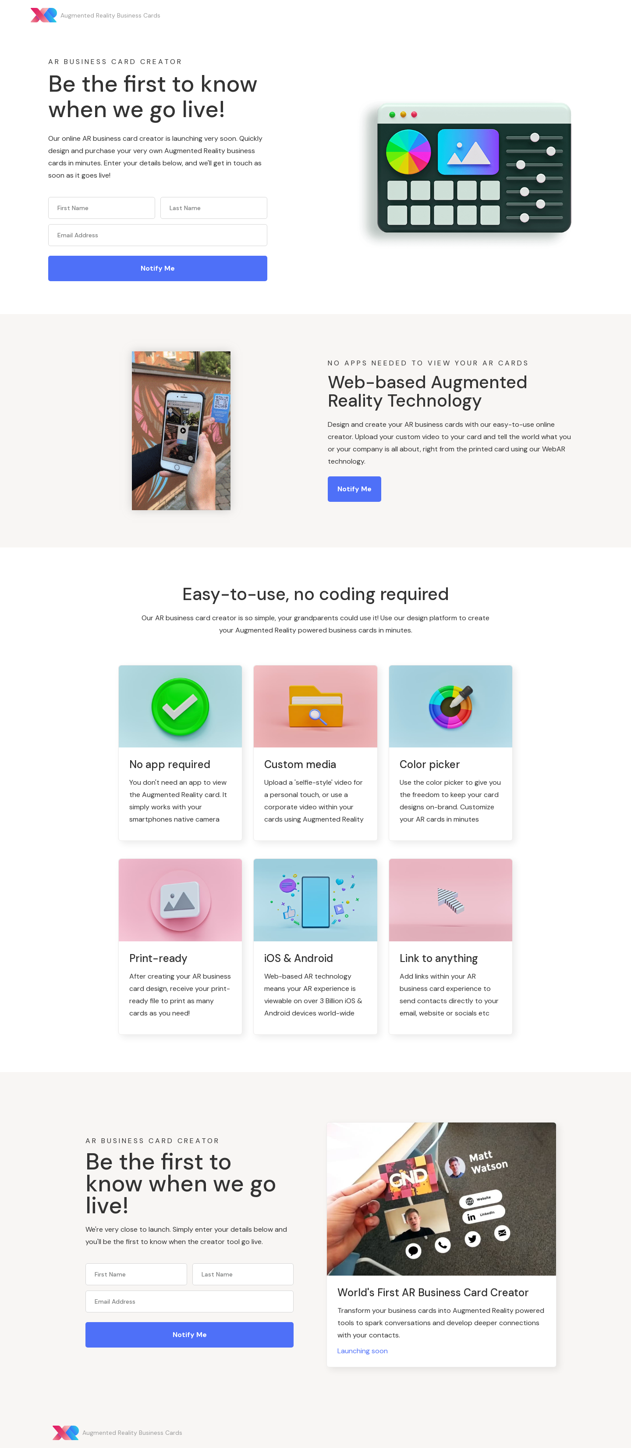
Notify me (354, 488)
